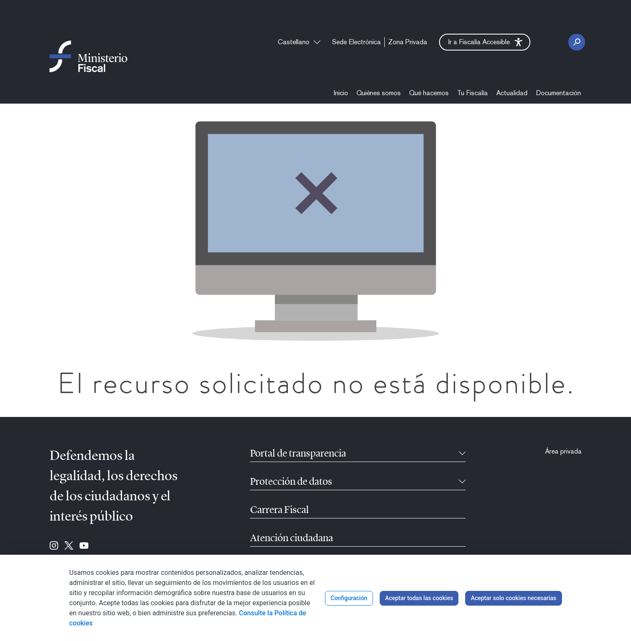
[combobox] (299, 42)
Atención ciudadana (291, 539)
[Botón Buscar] (576, 42)
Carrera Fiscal (279, 510)
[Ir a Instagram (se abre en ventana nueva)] (54, 546)
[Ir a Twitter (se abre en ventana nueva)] (68, 546)
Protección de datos (291, 482)
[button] (484, 42)
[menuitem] (356, 42)
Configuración (348, 598)
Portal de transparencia (298, 454)
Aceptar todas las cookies (419, 598)
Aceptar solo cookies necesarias (513, 598)
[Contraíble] (462, 454)
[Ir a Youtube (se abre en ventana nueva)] (84, 546)
